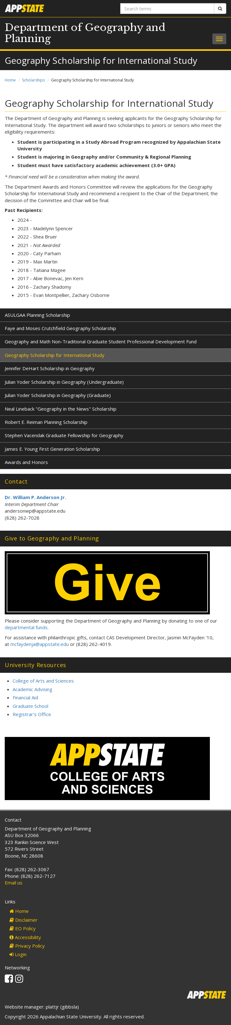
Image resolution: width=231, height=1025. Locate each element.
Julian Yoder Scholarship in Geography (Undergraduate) (64, 382)
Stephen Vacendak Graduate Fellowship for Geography (64, 435)
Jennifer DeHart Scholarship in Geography (50, 368)
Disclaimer (23, 920)
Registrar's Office (32, 714)
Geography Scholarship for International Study (54, 355)
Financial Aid (25, 697)
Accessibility (25, 937)
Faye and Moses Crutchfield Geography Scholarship (60, 328)
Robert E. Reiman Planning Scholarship (46, 422)
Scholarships (33, 80)
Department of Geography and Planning (85, 33)
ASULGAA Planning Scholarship (37, 315)
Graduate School (30, 706)
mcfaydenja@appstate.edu (39, 644)
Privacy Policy (27, 946)
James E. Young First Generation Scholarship (52, 449)
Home (10, 80)
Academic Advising (32, 689)
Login (18, 954)
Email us (13, 882)
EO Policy (22, 928)
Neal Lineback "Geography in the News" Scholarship (60, 409)
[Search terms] (167, 8)
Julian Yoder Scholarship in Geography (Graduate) (58, 395)
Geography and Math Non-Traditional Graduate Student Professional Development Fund (101, 341)
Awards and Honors (26, 462)
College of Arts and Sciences (43, 681)
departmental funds (26, 627)
